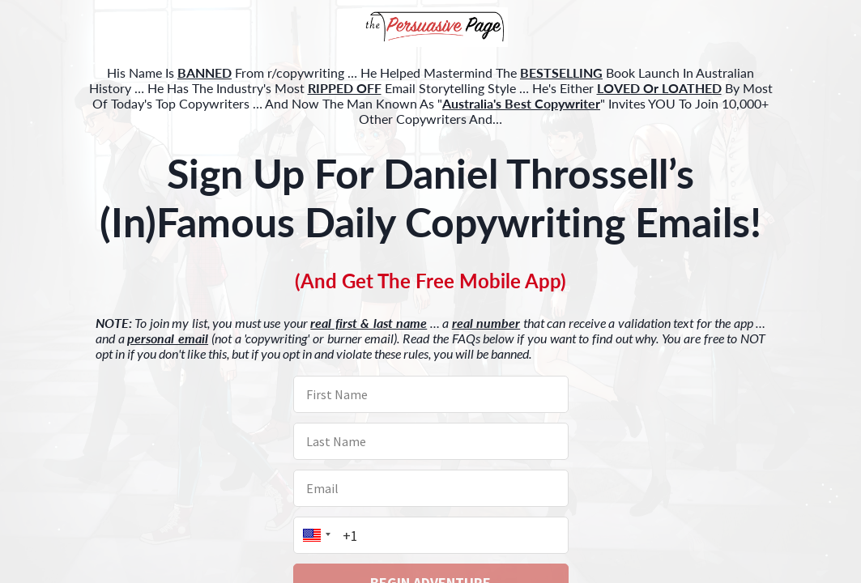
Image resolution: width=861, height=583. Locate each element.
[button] (430, 28)
